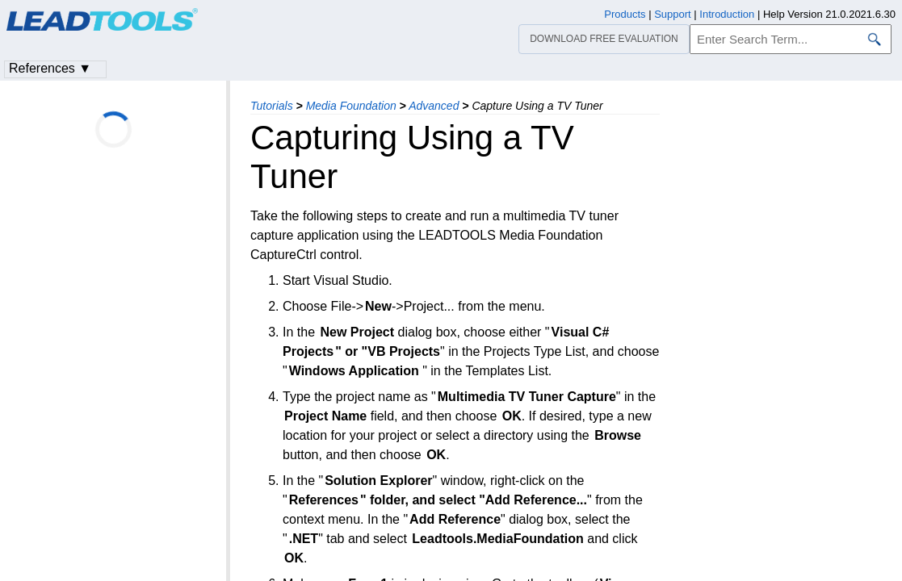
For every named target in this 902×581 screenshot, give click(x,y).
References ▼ (50, 68)
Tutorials (271, 105)
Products (624, 14)
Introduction (726, 14)
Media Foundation (351, 105)
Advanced (434, 105)
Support (672, 14)
